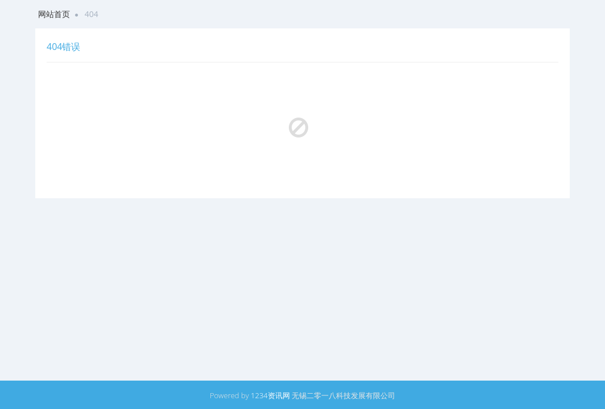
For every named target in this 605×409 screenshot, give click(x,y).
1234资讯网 (270, 395)
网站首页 (54, 14)
